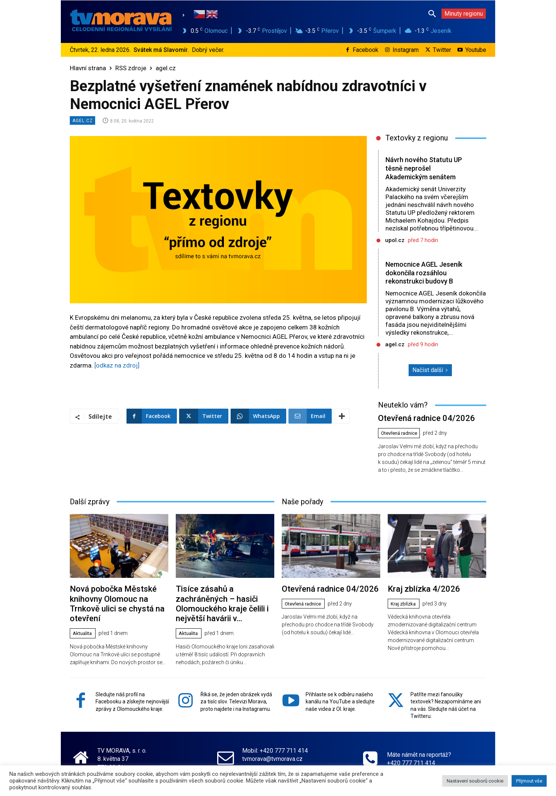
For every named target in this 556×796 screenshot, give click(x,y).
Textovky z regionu (416, 137)
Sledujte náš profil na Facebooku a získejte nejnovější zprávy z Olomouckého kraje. (132, 694)
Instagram (406, 49)
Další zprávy (89, 508)
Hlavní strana (88, 68)
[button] (432, 13)
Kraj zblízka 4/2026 (419, 595)
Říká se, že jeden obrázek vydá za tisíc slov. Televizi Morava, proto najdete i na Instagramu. (236, 694)
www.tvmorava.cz (265, 760)
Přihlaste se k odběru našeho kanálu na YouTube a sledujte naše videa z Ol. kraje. (340, 694)
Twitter (442, 49)
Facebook (365, 49)
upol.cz (394, 240)
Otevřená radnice (401, 440)
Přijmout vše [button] (529, 781)
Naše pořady (302, 508)
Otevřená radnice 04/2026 (420, 426)
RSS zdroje (130, 68)
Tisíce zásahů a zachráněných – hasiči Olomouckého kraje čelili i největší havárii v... (223, 603)
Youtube (475, 49)
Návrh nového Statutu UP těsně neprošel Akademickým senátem (422, 168)
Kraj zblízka (404, 609)
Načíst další (430, 378)
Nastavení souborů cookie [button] (475, 781)
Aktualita (83, 626)
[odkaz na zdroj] (117, 365)
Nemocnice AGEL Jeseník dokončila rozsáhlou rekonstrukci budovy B (422, 277)
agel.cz (166, 68)
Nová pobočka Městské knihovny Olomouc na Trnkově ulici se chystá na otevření (117, 603)
